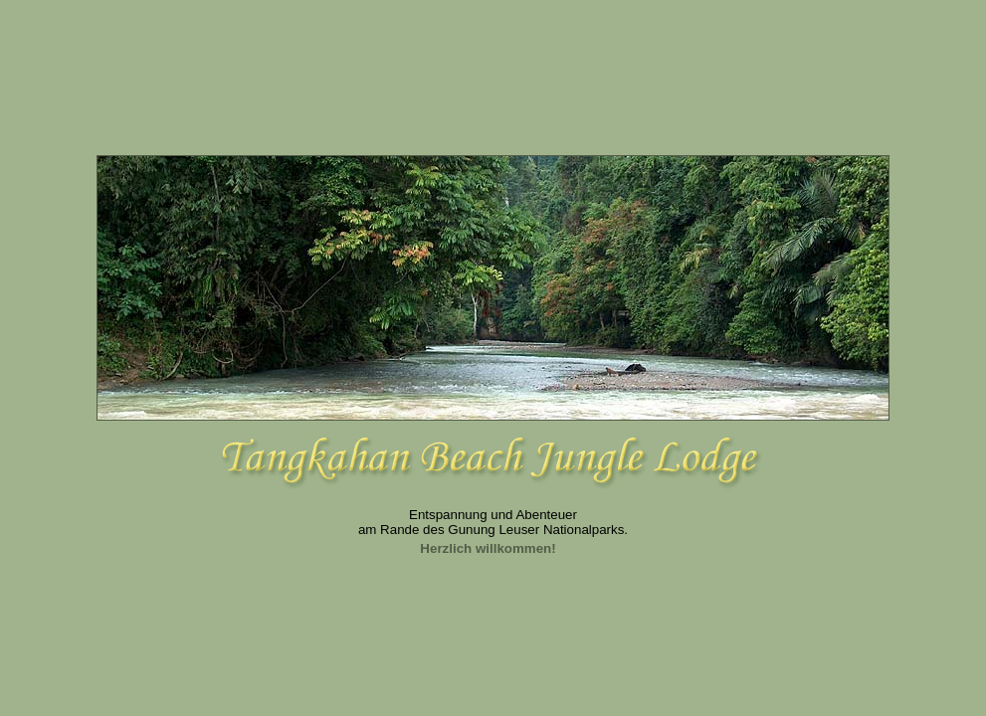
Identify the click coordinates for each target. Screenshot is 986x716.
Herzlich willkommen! (487, 548)
